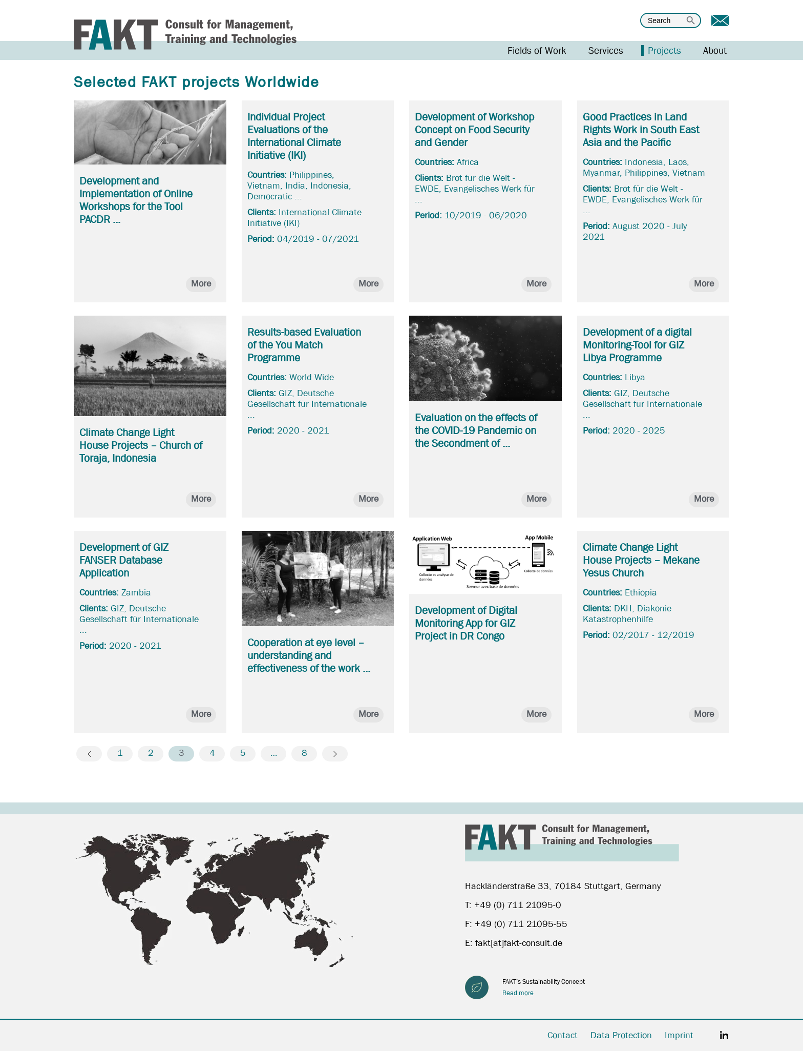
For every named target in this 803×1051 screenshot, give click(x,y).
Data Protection (621, 1035)
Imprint (679, 1035)
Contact (562, 1035)
